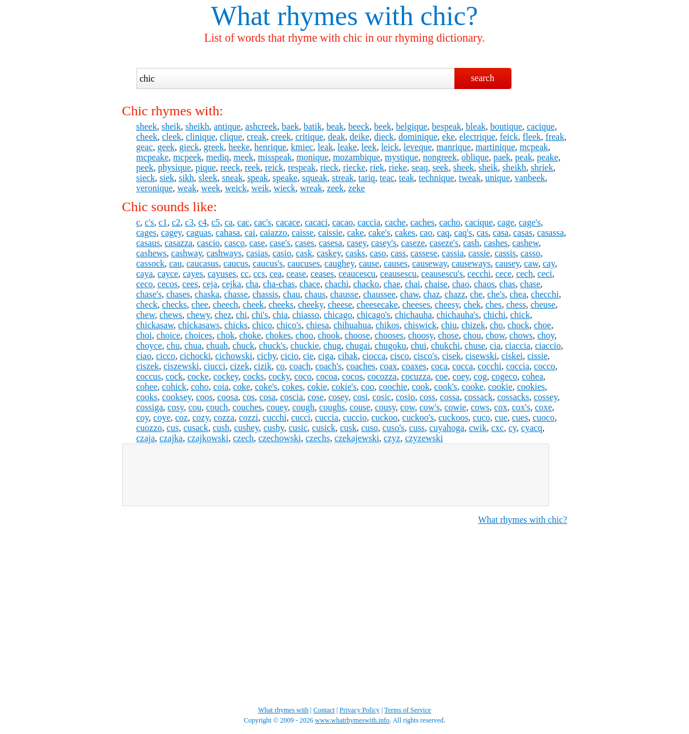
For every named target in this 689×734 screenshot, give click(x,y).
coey (461, 376)
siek (166, 178)
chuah (217, 345)
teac (387, 178)
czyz (392, 438)
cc (245, 274)
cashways (224, 253)
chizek (473, 325)
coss (428, 397)
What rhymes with (312, 16)
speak (257, 178)
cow (407, 407)
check (147, 304)
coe (441, 376)
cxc (497, 428)
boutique (506, 126)
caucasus (202, 263)
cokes (292, 387)
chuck (243, 345)
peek (145, 167)
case (257, 243)
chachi (337, 284)
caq (443, 232)
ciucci (214, 366)
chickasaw (155, 325)
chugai (358, 345)
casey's (384, 243)
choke (250, 335)
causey (507, 263)
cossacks (513, 397)
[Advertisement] (335, 475)
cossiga (149, 407)
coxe (543, 407)
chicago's (373, 315)
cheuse (542, 304)
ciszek (147, 366)
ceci (544, 274)
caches (422, 222)
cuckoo (384, 417)
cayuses (222, 274)
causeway (429, 263)
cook (420, 387)
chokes (278, 335)
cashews (151, 253)
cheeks (280, 304)
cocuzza (416, 376)
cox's (521, 407)
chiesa (317, 325)
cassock (150, 263)
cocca (462, 366)
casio (281, 253)
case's (280, 243)
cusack (195, 428)
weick (236, 188)
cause (369, 263)
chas (507, 284)
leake (347, 147)
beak (335, 126)
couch (217, 407)
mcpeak (533, 147)
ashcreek (261, 126)
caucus (235, 263)
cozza (223, 417)
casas (523, 232)
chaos (484, 284)
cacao (342, 222)
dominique (417, 137)
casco (234, 243)
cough (303, 407)
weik (260, 188)
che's (496, 294)
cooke (472, 387)
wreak (311, 188)
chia (280, 315)
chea (518, 294)
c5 (215, 222)
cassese (423, 253)
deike (360, 137)
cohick (174, 387)
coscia (291, 397)
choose (357, 335)
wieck (284, 188)
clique (231, 137)
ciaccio (548, 345)
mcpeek (187, 157)
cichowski (233, 356)
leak (325, 147)
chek (472, 304)
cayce (168, 274)
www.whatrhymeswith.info (352, 720)
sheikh (197, 126)
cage (505, 222)
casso (531, 253)
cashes (496, 243)
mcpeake (152, 157)
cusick (324, 428)
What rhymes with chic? (522, 520)
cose (316, 397)
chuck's (272, 345)
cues (520, 417)
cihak (348, 356)
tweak (470, 178)
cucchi (275, 417)
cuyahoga (446, 428)
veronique (154, 188)
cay (549, 263)
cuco (481, 417)
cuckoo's (418, 417)
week (210, 188)
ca (228, 222)
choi (144, 335)
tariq (366, 178)
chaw (409, 294)
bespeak (447, 126)
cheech (225, 304)
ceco (144, 284)
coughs (332, 407)
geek (166, 147)
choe (542, 325)
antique (227, 126)
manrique (454, 147)
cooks (147, 397)
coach (300, 366)
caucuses (304, 263)
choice (168, 335)
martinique (495, 147)
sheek (146, 126)
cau (175, 263)
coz (181, 417)
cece (503, 274)
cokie (317, 387)
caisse (302, 232)
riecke (354, 167)
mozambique (356, 157)
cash (471, 243)
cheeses (416, 304)
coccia (517, 366)
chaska (207, 294)
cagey (171, 232)
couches (247, 407)
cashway (186, 253)
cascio (208, 243)
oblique (475, 157)
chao (460, 284)
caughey (339, 263)
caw (531, 263)
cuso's (393, 428)
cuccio (355, 417)
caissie (330, 232)
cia (495, 345)
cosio (405, 397)
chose (448, 335)
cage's (530, 222)
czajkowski (207, 438)
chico (262, 325)
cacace (288, 222)
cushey (246, 428)
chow (495, 335)
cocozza (382, 376)
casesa (331, 243)
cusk (348, 428)
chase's (149, 294)
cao (426, 232)
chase (530, 284)
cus (173, 428)
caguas (198, 232)
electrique (477, 137)
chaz (432, 294)
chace (310, 284)
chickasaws (199, 325)
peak (523, 157)
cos (249, 397)
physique (174, 167)
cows (480, 407)
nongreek (440, 157)
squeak (314, 178)
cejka (231, 284)
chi (241, 315)
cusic (298, 428)
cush (221, 428)
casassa (550, 232)
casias (257, 253)
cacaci (316, 222)
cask (304, 253)
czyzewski (424, 438)
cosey (338, 397)
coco (302, 376)
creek (281, 137)
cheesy (447, 304)
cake (355, 232)
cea (275, 274)
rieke (398, 167)
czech (243, 438)
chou (472, 335)
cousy (385, 407)
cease (296, 274)
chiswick (420, 325)
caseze (413, 243)
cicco (165, 356)
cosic (381, 397)
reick (274, 167)
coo (367, 387)
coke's (266, 387)
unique (497, 178)
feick (509, 137)
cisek (451, 356)
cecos (168, 284)
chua (193, 345)
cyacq (531, 428)
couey (277, 407)
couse (359, 407)
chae (392, 284)
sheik (171, 126)
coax (388, 366)
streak (343, 178)
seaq (420, 167)
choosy (420, 335)
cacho (449, 222)
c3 (189, 222)
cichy (266, 356)
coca (439, 366)
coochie (393, 387)
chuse (475, 345)
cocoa (326, 376)
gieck (189, 147)
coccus (149, 376)
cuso (369, 428)
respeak (302, 167)
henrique (271, 147)
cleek (172, 137)
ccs (259, 274)
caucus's (268, 263)
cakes (405, 232)
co (280, 366)
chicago (338, 315)
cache (395, 222)
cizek (239, 366)
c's (149, 222)
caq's (463, 232)
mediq (217, 157)
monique (312, 157)
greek (214, 147)
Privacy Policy (360, 710)
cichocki (195, 356)
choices (198, 335)
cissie (537, 356)
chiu (449, 325)
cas (482, 232)
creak (257, 137)
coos (204, 397)
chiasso (305, 315)
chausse (344, 294)
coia (221, 387)
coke (241, 387)
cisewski (481, 356)
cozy (200, 417)
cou (195, 407)
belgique (411, 126)
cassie (479, 253)
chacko (366, 284)
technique (436, 178)
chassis (265, 294)
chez (223, 315)
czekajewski (357, 438)
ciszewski (181, 366)
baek (290, 126)
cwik (477, 428)
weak (186, 188)
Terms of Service (407, 710)
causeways (471, 263)
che (476, 294)
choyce (149, 345)
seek (440, 167)
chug (332, 345)
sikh (186, 178)
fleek (532, 137)
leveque (418, 147)
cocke (197, 376)
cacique (541, 126)
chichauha (413, 315)
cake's (379, 232)
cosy (176, 407)
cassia (453, 253)
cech (524, 274)
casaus (148, 243)
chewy (198, 315)
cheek (147, 137)
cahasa (228, 232)
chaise (436, 284)
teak (406, 178)
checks (174, 304)
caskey (329, 253)
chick (520, 315)
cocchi (490, 366)
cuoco (543, 417)
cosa (267, 397)
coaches (361, 366)
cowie (455, 407)
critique (309, 137)
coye (162, 417)
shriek (542, 167)
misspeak (275, 157)
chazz (455, 294)
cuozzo (149, 428)
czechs (317, 438)
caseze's (443, 243)
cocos (352, 376)
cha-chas (279, 284)
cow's (430, 407)
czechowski (280, 438)
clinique (201, 137)
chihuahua (352, 325)
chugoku (390, 345)
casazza (178, 243)
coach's (328, 366)
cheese (340, 304)
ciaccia (517, 345)
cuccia (327, 417)
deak (336, 137)
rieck (329, 167)
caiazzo (273, 232)
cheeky (310, 304)
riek (377, 167)
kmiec (302, 147)
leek (369, 147)
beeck (358, 126)
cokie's (344, 387)
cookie (500, 387)
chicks (236, 325)
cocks (253, 376)
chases (178, 294)
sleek (208, 178)
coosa (227, 397)
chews (170, 315)
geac (144, 147)
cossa (450, 397)
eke (448, 137)
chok (226, 335)
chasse (236, 294)
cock (174, 376)
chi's (260, 315)
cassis (504, 253)
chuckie (305, 345)
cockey (226, 376)
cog (480, 376)
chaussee (379, 294)
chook (329, 335)
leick (390, 147)
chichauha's (458, 315)
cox (500, 407)
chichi (494, 315)
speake (285, 178)
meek (243, 157)
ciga (325, 356)
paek (501, 157)
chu (173, 345)
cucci (301, 417)
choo (304, 335)
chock (518, 325)
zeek (335, 188)
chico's (288, 325)
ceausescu (398, 274)
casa (501, 232)
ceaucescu (357, 274)
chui (418, 345)
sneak (232, 178)
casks (355, 253)
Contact (324, 710)
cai (249, 232)
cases (305, 243)
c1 (163, 222)
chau (291, 294)
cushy (273, 428)
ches (493, 304)
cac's (262, 222)
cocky (278, 376)
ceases (322, 274)
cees (190, 284)
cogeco (504, 376)
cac (243, 222)
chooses (389, 335)
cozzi (249, 417)
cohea (532, 376)
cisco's (425, 356)
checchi (545, 294)
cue (501, 417)
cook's (445, 387)
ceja (210, 284)
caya (144, 274)
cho (496, 325)
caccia (368, 222)
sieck (145, 178)
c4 (202, 222)
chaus (315, 294)
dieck (384, 137)
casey (356, 243)
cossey (546, 397)
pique (205, 167)
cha (251, 284)
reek (253, 167)
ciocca (374, 356)
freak (555, 137)
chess (516, 304)
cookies (531, 387)
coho (199, 387)
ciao (144, 356)
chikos (388, 325)
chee (199, 304)
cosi (360, 397)
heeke (238, 147)
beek (382, 126)
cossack (478, 397)
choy (545, 335)
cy (513, 428)
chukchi (445, 345)
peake (547, 157)
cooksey (176, 397)
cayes (193, 274)
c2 (176, 222)
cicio (290, 356)
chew (145, 315)
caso (378, 253)
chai (412, 284)
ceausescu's (442, 274)
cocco (544, 366)
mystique (401, 157)
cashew (525, 243)
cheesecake (377, 304)
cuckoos (453, 417)
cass (398, 253)
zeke (356, 188)
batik (313, 126)
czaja (145, 438)
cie (308, 356)
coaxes (413, 366)
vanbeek (529, 178)
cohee (147, 387)
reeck (230, 167)
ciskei (511, 356)
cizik (263, 366)
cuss (417, 428)
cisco (399, 356)
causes (396, 263)
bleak (476, 126)
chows (521, 335)
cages (146, 232)
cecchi (479, 274)
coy (142, 417)
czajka (171, 438)
